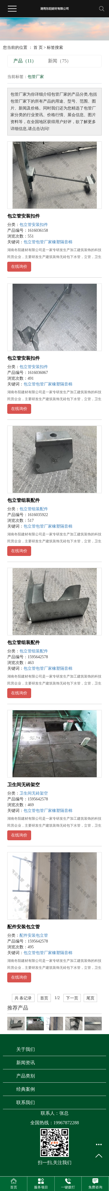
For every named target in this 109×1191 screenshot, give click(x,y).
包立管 (30, 242)
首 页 (38, 47)
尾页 (90, 998)
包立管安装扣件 (23, 216)
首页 (44, 998)
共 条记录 (23, 998)
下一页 (72, 998)
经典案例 (25, 1089)
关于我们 (25, 1049)
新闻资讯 (25, 1062)
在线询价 (19, 266)
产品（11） (24, 60)
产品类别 (25, 1075)
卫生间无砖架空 (23, 784)
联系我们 (25, 1102)
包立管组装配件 (23, 500)
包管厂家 (44, 242)
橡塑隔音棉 (62, 242)
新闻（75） (59, 60)
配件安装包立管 (23, 926)
